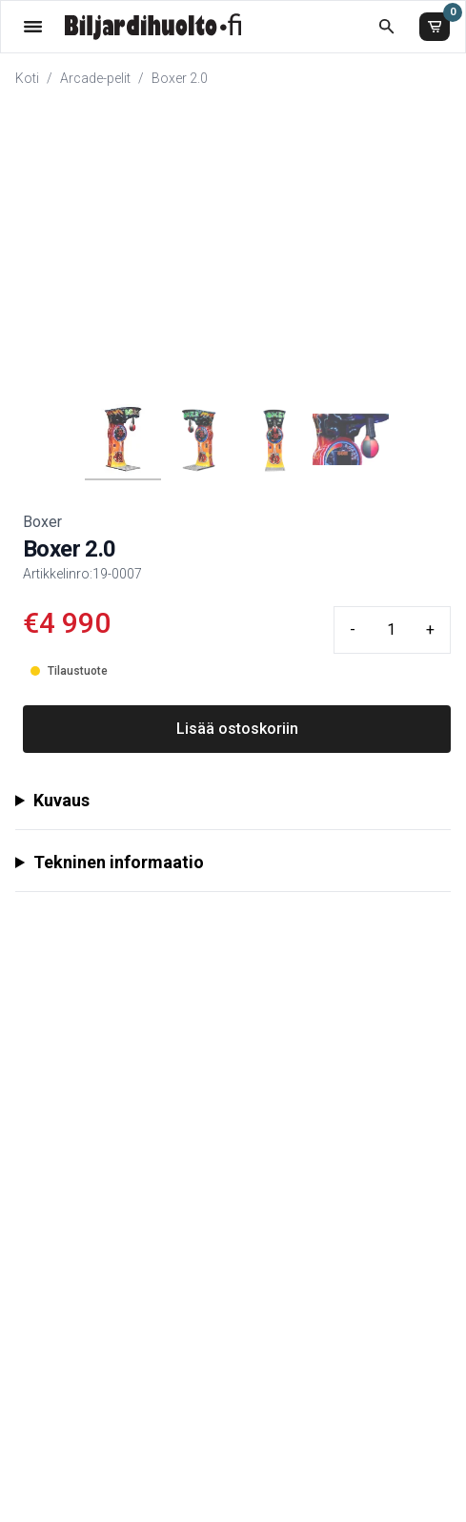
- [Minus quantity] (352, 629)
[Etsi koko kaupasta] (386, 26)
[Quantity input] (391, 630)
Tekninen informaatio (118, 862)
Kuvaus (61, 800)
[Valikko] (33, 26)
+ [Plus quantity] (430, 629)
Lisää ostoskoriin (237, 729)
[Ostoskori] (434, 26)
